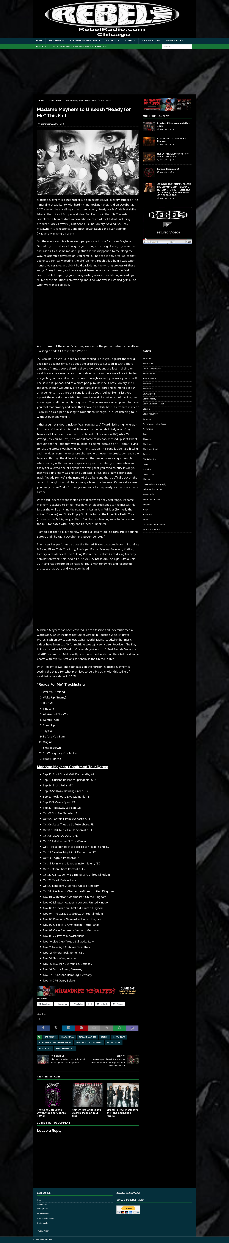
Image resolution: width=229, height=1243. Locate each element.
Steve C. (146, 409)
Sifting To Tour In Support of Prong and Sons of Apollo (122, 1113)
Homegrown (42, 1208)
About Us (111, 40)
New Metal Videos (151, 529)
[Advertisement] (114, 72)
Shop (145, 509)
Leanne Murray (149, 399)
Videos (146, 519)
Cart (145, 434)
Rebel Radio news (64, 1048)
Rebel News (55, 40)
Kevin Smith (148, 389)
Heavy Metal (67, 1037)
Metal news (119, 1037)
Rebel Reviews (43, 1213)
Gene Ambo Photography (154, 484)
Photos (146, 479)
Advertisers (148, 429)
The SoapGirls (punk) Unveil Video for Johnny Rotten (51, 1113)
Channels (147, 439)
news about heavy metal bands (55, 1042)
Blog (39, 1200)
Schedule (147, 419)
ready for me (113, 1042)
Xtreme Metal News (45, 1218)
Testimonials (42, 1223)
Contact (130, 40)
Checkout (147, 444)
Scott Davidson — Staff (153, 404)
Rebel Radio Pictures (152, 489)
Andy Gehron (149, 374)
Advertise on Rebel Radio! (85, 40)
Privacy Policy (174, 40)
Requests (147, 504)
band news (50, 1037)
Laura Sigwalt (149, 394)
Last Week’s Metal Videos (154, 524)
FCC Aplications (151, 40)
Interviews (147, 469)
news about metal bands (89, 1042)
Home (39, 40)
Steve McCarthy (150, 414)
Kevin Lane (148, 384)
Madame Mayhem (87, 1037)
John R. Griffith (149, 378)
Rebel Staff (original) (152, 369)
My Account (148, 474)
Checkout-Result (150, 449)
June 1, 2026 (164, 129)
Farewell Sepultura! (168, 169)
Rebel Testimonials (151, 499)
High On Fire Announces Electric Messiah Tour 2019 (86, 1113)
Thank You (147, 514)
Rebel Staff (148, 363)
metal (104, 1037)
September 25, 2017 (49, 124)
